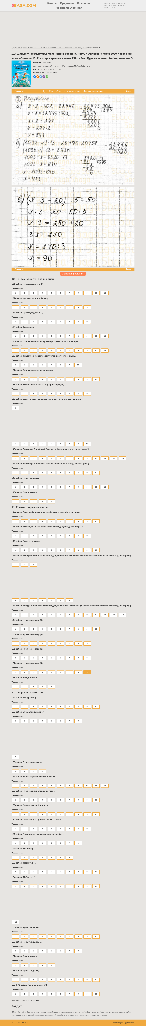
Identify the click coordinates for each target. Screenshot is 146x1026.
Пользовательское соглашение (114, 3)
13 (123, 458)
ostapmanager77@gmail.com (123, 1023)
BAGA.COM (24, 5)
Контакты (83, 3)
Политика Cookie (109, 8)
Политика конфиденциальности (115, 5)
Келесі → (129, 91)
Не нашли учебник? (69, 8)
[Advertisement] (73, 27)
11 (105, 293)
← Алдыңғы (18, 91)
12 (114, 458)
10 (96, 293)
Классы (52, 3)
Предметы (67, 3)
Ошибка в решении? (72, 273)
